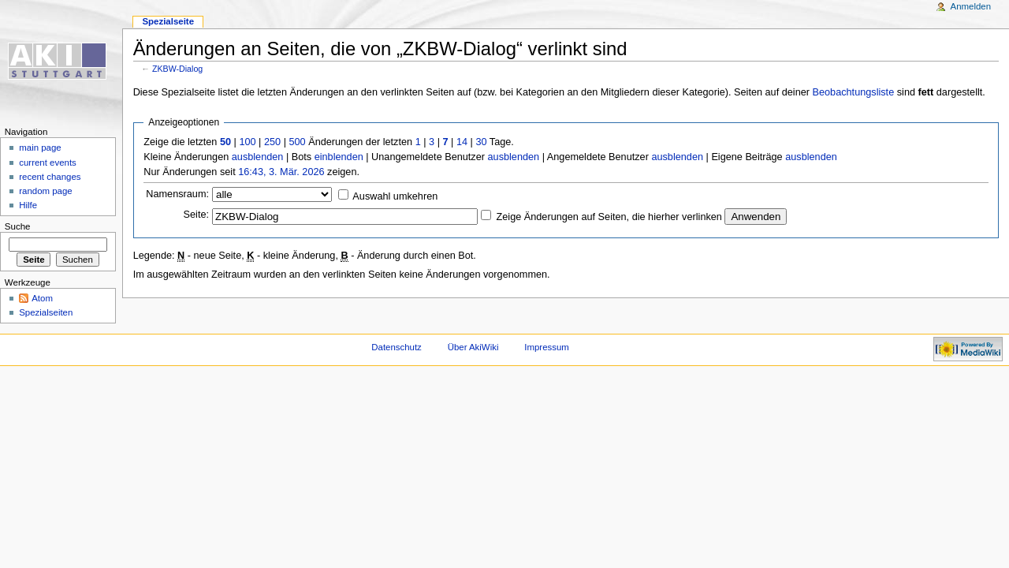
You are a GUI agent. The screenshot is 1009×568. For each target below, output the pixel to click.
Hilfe (28, 205)
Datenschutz (396, 347)
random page (46, 191)
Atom (42, 298)
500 (297, 142)
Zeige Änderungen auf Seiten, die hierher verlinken (609, 216)
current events (47, 162)
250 (272, 142)
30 (480, 142)
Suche (18, 226)
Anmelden (971, 6)
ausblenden (258, 157)
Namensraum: (177, 194)
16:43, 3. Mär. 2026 (281, 172)
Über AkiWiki (473, 347)
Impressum (546, 347)
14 (461, 142)
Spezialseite (168, 21)
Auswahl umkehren (394, 196)
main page (40, 147)
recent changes (49, 176)
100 (247, 142)
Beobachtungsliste (854, 92)
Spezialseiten (46, 312)
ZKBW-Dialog (177, 68)
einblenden (339, 157)
